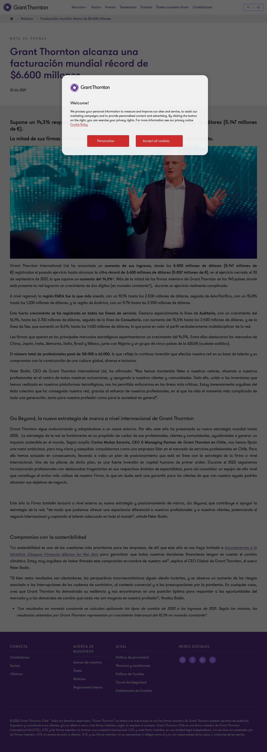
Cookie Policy (79, 125)
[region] (135, 115)
